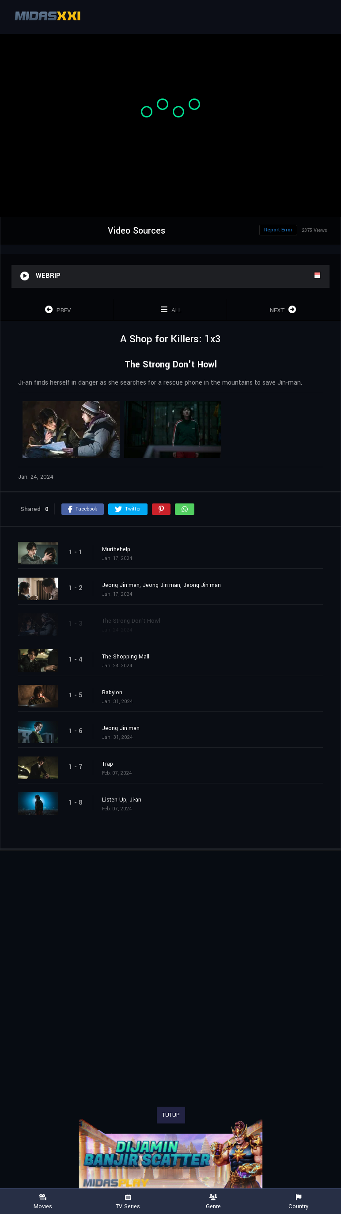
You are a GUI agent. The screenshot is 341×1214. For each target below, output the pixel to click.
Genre (213, 1202)
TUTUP (171, 1115)
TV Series (127, 1202)
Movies (42, 1202)
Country (298, 1202)
